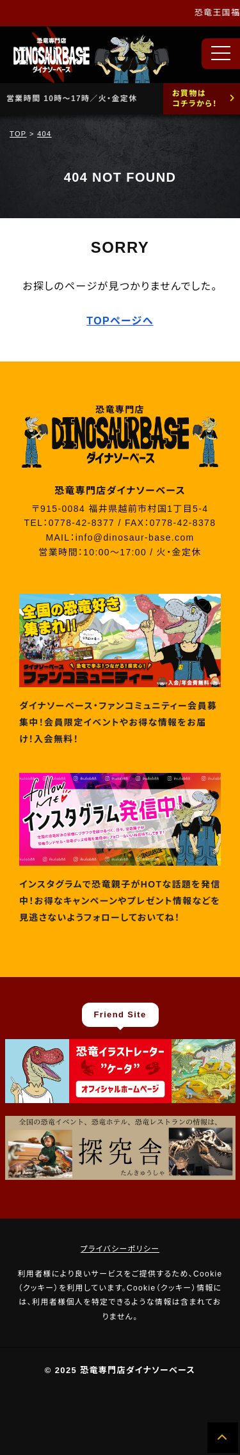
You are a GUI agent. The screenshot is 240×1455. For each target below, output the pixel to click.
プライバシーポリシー (120, 1248)
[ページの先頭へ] (222, 1437)
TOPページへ (119, 320)
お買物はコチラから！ (195, 98)
